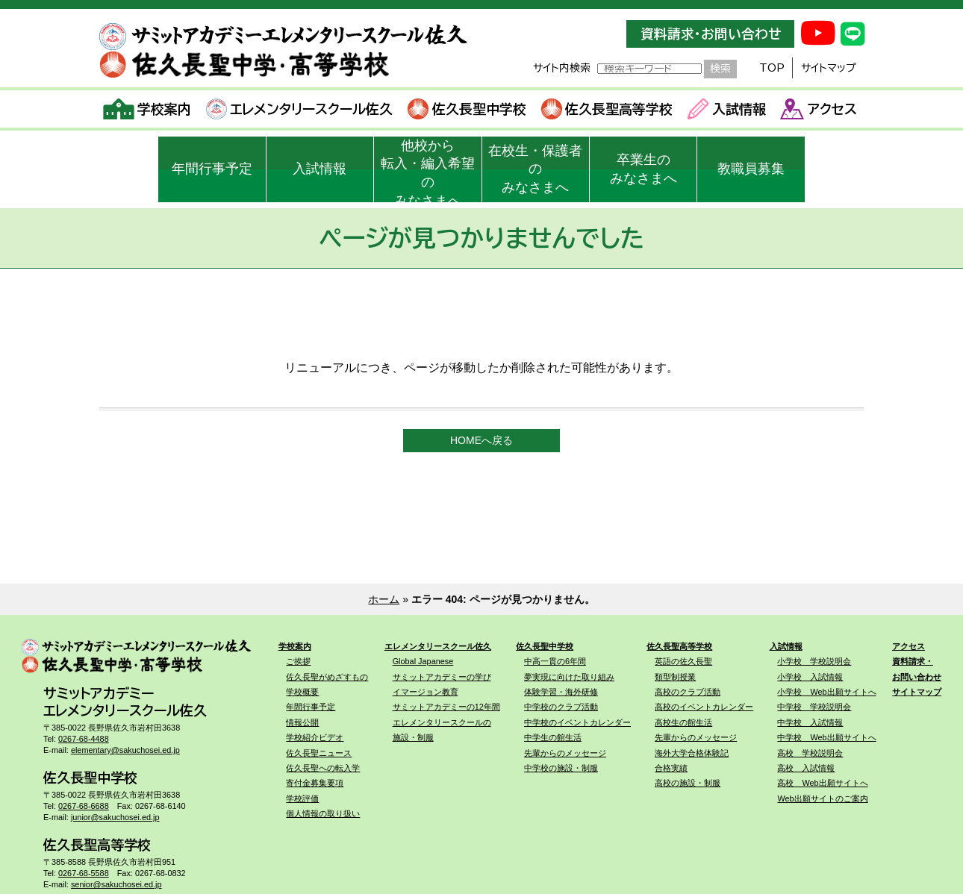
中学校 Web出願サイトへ (826, 737)
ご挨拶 (298, 661)
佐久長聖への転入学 (323, 767)
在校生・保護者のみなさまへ (535, 169)
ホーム (383, 599)
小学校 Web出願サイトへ (826, 691)
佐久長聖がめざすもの (327, 676)
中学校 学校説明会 (814, 706)
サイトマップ (828, 68)
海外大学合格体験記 (692, 752)
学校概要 (302, 691)
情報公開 (302, 722)
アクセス (818, 109)
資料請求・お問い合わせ (711, 34)
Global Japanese (423, 661)
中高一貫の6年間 (555, 661)
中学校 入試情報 (810, 722)
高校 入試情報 (806, 767)
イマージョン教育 (425, 691)
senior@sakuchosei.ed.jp (116, 884)
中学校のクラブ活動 (561, 706)
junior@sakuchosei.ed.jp (115, 817)
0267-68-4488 (83, 738)
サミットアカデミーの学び (442, 676)
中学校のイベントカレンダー (577, 722)
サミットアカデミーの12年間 (446, 706)
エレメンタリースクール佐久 (299, 109)
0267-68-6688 (83, 805)
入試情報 (727, 109)
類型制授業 (675, 676)
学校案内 (147, 109)
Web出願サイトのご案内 (822, 798)
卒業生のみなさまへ (643, 169)
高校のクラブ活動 (687, 691)
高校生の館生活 (683, 722)
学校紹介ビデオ (314, 737)
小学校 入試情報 (810, 676)
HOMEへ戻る (481, 440)
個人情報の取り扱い (323, 813)
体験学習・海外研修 (561, 691)
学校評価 (302, 798)
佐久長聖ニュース (319, 752)
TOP (772, 68)
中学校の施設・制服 (561, 767)
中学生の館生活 (553, 737)
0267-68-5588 (83, 873)
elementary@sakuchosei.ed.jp (125, 749)
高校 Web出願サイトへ (822, 782)
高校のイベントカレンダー (704, 706)
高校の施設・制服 (687, 782)
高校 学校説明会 (810, 752)
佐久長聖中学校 (467, 109)
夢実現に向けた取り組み (569, 676)
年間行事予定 (212, 168)
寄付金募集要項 (314, 782)
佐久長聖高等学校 (607, 109)
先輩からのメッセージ (565, 752)
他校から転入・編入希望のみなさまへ (428, 170)
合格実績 (671, 767)
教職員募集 (751, 168)
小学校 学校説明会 (814, 661)
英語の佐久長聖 (683, 661)
